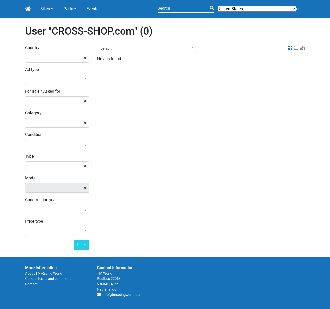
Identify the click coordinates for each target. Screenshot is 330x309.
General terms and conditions (48, 279)
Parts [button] (68, 8)
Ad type (32, 69)
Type (29, 156)
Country (32, 47)
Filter (81, 244)
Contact (31, 284)
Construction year (41, 199)
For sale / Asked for (42, 91)
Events (92, 8)
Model (31, 178)
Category (33, 112)
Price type (34, 221)
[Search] (186, 9)
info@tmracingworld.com (122, 295)
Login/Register (286, 8)
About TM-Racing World (43, 273)
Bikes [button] (45, 8)
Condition (33, 134)
